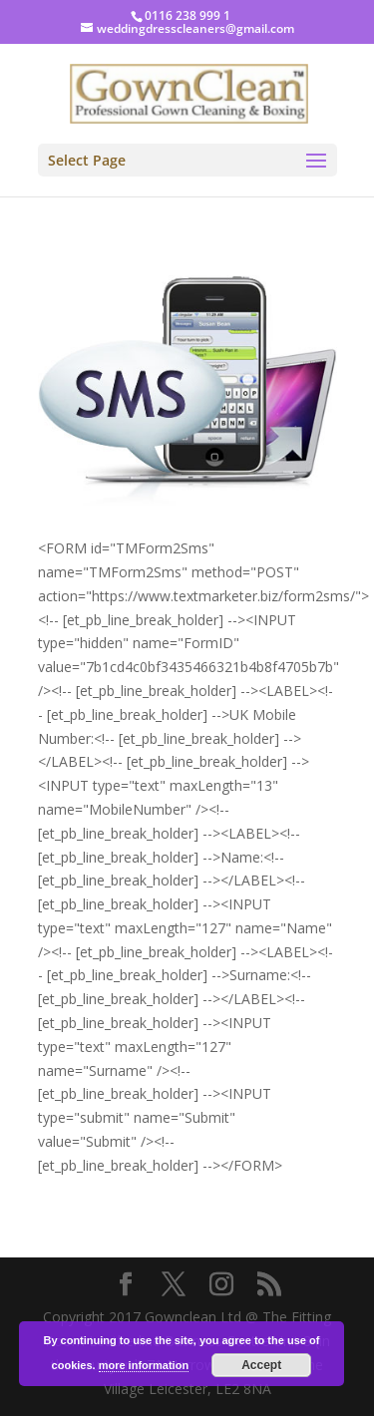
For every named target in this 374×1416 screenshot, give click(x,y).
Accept (261, 1365)
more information (143, 1365)
